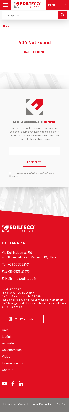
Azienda (8, 343)
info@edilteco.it (24, 278)
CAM (5, 329)
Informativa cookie (41, 404)
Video (6, 356)
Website (13, 175)
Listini (6, 336)
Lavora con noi (12, 363)
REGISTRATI (34, 162)
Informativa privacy (14, 404)
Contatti (8, 369)
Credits (61, 404)
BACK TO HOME (34, 51)
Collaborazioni (12, 349)
